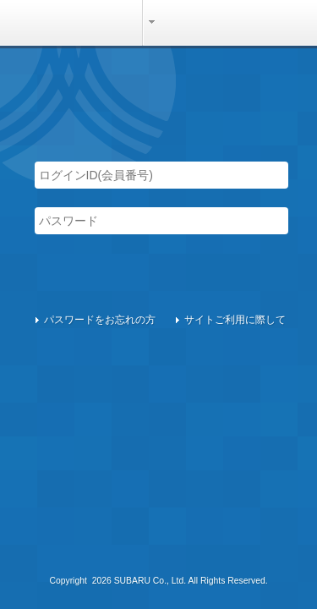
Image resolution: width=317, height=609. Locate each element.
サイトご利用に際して (235, 320)
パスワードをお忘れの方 (100, 320)
